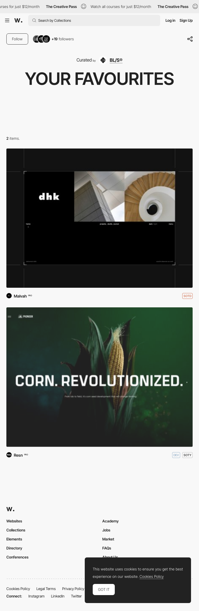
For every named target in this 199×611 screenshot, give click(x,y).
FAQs (106, 548)
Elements (14, 539)
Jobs (106, 530)
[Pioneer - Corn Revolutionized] (99, 377)
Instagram (36, 596)
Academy (110, 521)
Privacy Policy (73, 588)
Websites (14, 521)
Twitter (76, 596)
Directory (14, 548)
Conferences (17, 557)
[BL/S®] (110, 60)
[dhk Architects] (99, 218)
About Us (110, 557)
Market (108, 539)
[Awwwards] (18, 20)
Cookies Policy (18, 588)
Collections (15, 530)
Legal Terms (46, 588)
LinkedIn (58, 596)
